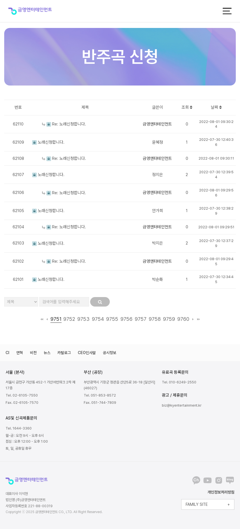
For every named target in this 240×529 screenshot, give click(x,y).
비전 (33, 352)
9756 (126, 319)
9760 (183, 319)
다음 (193, 319)
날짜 (216, 107)
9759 (169, 319)
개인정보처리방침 (221, 492)
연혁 (19, 352)
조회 (186, 107)
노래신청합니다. (48, 142)
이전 (47, 319)
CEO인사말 (87, 352)
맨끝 (198, 319)
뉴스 (47, 352)
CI (7, 352)
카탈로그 (64, 352)
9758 (155, 319)
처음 (42, 319)
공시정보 (109, 352)
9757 (140, 319)
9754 (98, 319)
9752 (69, 319)
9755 (112, 319)
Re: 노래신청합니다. (64, 124)
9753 (83, 319)
